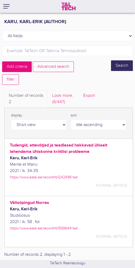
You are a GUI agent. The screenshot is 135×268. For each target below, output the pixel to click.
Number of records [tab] (26, 99)
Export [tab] (89, 95)
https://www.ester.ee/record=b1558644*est (44, 228)
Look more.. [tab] (63, 99)
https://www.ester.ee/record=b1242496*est (44, 177)
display (16, 115)
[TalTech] (68, 6)
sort (74, 115)
